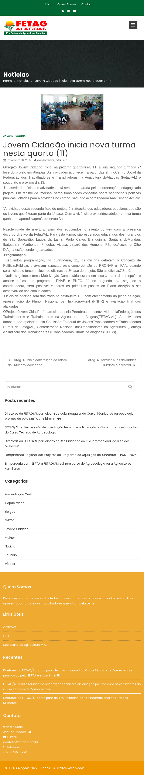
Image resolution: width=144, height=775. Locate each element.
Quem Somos (66, 4)
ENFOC (10, 520)
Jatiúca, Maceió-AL (18, 732)
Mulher (10, 538)
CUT (7, 636)
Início (48, 4)
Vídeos (10, 564)
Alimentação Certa (19, 494)
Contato (87, 4)
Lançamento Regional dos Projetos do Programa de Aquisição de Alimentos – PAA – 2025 (70, 455)
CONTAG (10, 627)
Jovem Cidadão (14, 136)
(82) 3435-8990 (16, 752)
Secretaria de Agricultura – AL (25, 644)
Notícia (10, 546)
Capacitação (14, 503)
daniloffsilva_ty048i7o (52, 160)
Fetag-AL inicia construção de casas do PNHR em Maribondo (37, 362)
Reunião (11, 555)
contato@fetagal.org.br (21, 742)
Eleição (10, 512)
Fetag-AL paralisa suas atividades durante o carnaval (111, 362)
